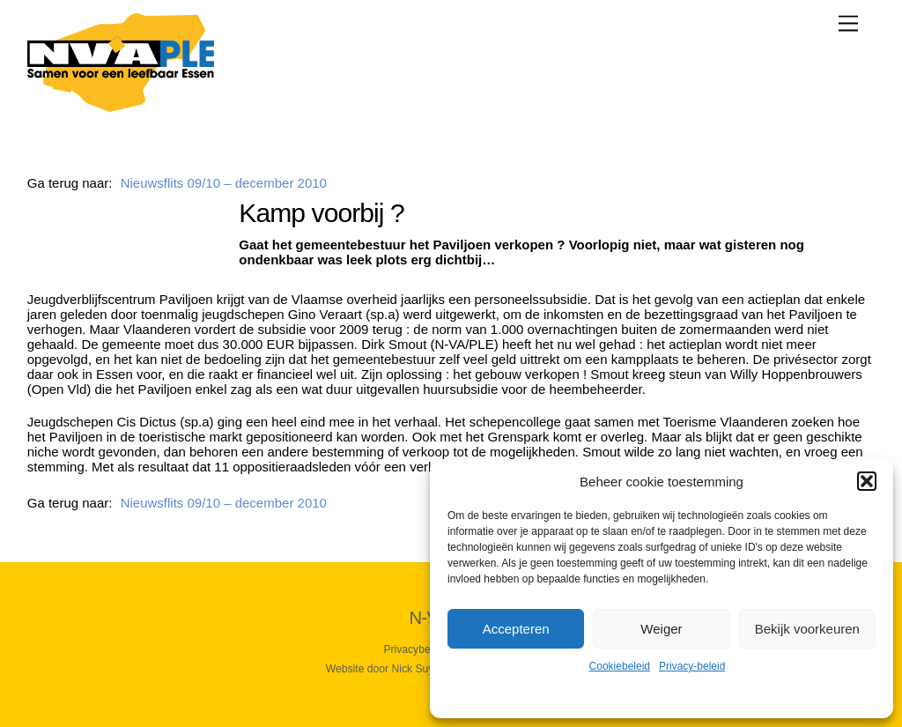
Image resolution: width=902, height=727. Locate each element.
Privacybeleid (415, 649)
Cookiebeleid (619, 666)
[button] (867, 481)
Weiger (661, 628)
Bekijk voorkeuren (807, 628)
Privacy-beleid (692, 666)
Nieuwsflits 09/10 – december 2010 (224, 182)
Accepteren (516, 628)
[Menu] (848, 23)
